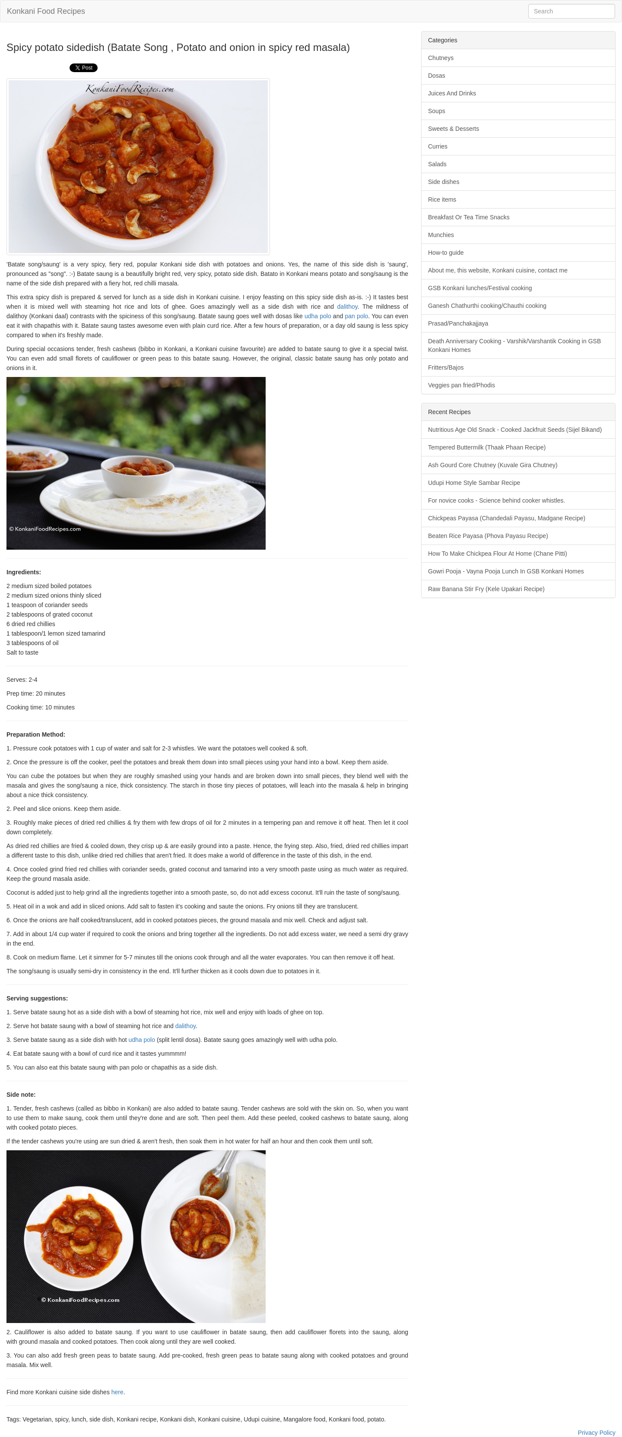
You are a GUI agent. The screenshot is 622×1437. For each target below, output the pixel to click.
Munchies (441, 234)
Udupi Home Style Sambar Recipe (474, 482)
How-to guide (446, 252)
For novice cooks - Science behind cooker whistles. (496, 500)
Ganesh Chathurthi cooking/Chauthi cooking (487, 305)
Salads (437, 164)
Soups (436, 111)
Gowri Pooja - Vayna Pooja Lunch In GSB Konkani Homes (506, 571)
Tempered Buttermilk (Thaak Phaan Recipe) (487, 447)
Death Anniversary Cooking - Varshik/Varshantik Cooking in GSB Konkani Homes (514, 345)
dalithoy (347, 306)
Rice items (442, 199)
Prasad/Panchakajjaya (458, 323)
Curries (437, 146)
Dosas (436, 75)
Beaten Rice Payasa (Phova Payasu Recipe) (488, 535)
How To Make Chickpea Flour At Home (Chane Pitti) (497, 553)
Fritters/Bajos (445, 367)
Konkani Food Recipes (46, 11)
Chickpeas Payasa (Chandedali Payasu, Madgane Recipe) (506, 518)
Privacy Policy (597, 1432)
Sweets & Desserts (453, 128)
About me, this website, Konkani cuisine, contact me (498, 270)
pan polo (356, 316)
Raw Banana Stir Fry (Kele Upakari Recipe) (486, 589)
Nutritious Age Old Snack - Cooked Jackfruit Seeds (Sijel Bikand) (515, 429)
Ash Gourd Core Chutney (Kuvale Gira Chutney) (493, 465)
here (117, 1392)
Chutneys (441, 57)
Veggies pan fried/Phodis (461, 385)
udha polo (318, 316)
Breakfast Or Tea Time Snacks (469, 217)
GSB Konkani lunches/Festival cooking (480, 288)
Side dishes (443, 181)
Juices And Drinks (452, 93)
